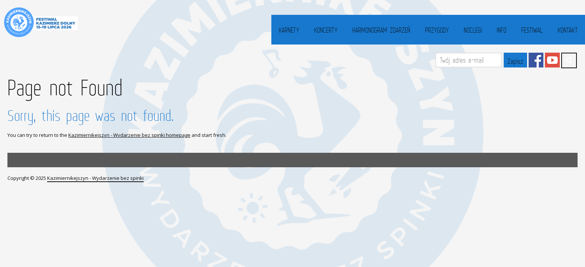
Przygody (437, 30)
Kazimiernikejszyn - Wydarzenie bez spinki (95, 178)
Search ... (569, 60)
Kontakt (568, 30)
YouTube (552, 60)
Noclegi (473, 30)
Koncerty (325, 30)
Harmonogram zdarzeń (381, 30)
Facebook (536, 60)
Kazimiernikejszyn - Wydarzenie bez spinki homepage (129, 135)
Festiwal (532, 30)
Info (501, 30)
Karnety (289, 30)
